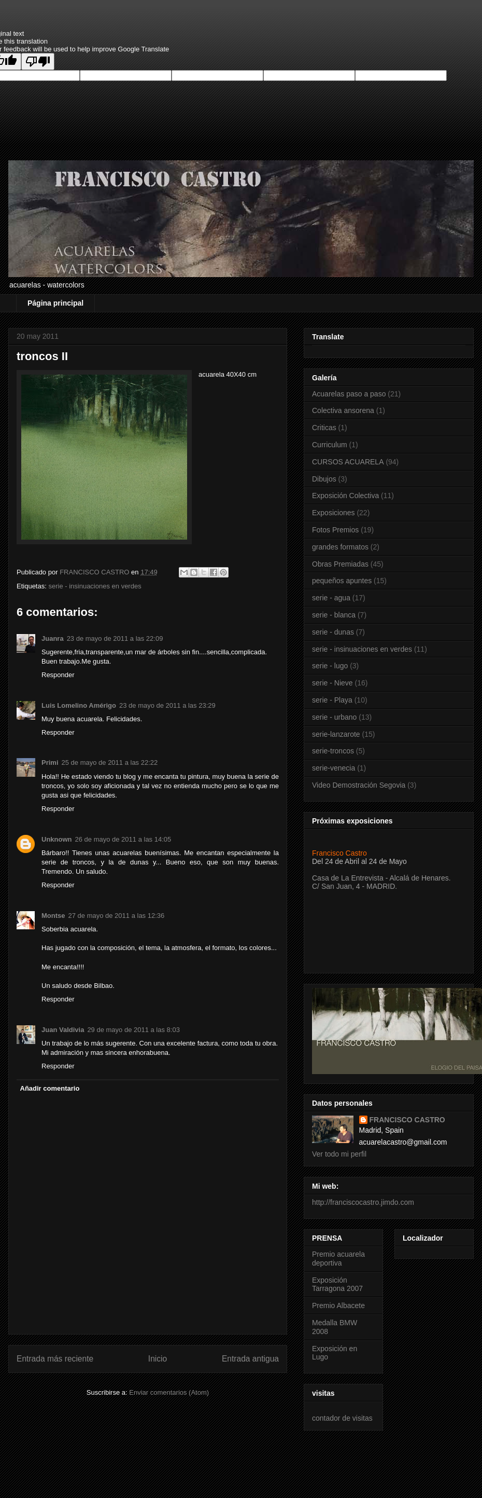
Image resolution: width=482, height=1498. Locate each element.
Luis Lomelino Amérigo (78, 705)
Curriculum (329, 445)
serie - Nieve (332, 683)
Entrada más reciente (55, 1358)
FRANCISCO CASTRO (407, 1120)
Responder (58, 675)
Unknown (56, 839)
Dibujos (324, 479)
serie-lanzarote (336, 734)
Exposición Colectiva (345, 495)
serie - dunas (333, 632)
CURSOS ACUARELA (348, 462)
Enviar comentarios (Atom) (169, 1392)
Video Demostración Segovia (358, 785)
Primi (50, 762)
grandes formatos (340, 547)
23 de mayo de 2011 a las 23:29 (167, 705)
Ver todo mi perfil (339, 1154)
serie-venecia (333, 768)
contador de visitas (342, 1418)
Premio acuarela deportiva (338, 1258)
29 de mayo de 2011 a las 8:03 (133, 1030)
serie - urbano (334, 717)
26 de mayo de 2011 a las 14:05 (123, 839)
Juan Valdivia (62, 1030)
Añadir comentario (50, 1088)
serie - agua (331, 598)
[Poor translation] (37, 61)
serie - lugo (330, 666)
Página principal (55, 303)
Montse (53, 915)
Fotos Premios (335, 530)
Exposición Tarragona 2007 (337, 1284)
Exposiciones (333, 513)
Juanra (52, 638)
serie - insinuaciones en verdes (94, 586)
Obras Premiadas (340, 564)
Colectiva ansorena (343, 410)
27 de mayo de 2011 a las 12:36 (116, 915)
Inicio (157, 1358)
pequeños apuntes (342, 580)
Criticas (324, 427)
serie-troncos (333, 751)
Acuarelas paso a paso (349, 394)
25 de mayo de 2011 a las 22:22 (110, 762)
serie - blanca (334, 615)
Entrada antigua (250, 1358)
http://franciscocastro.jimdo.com (363, 1202)
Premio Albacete (338, 1305)
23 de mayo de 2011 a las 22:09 (115, 638)
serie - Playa (332, 700)
